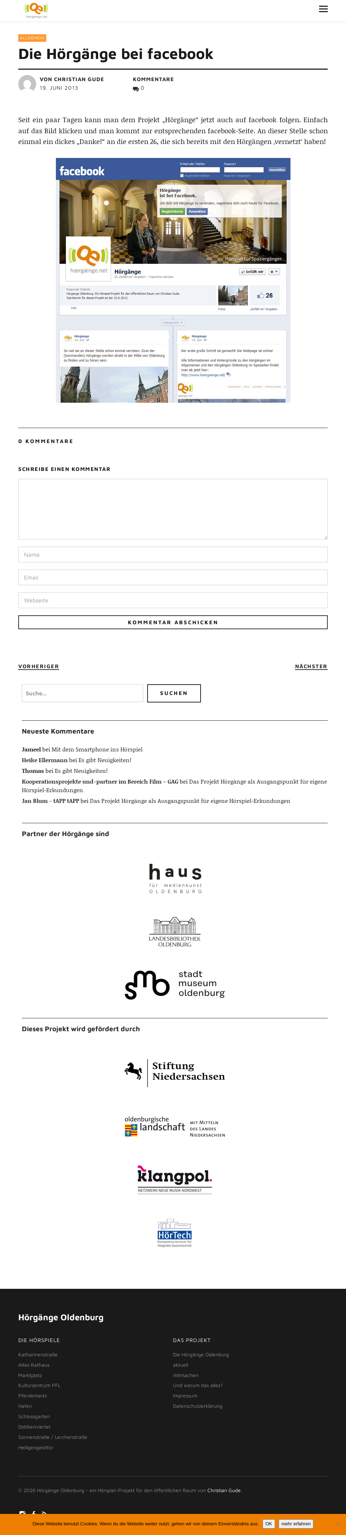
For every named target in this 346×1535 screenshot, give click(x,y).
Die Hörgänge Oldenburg (201, 1354)
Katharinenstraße (38, 1354)
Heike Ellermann (45, 760)
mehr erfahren (296, 1523)
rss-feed (45, 1513)
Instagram (23, 1513)
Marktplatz (30, 1375)
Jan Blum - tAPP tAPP (50, 800)
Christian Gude (79, 79)
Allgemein (32, 37)
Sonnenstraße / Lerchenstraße (52, 1437)
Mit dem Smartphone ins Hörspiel (97, 749)
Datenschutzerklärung (197, 1406)
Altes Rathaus (33, 1365)
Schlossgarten (34, 1416)
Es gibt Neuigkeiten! (104, 760)
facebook (34, 1513)
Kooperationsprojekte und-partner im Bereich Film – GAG (100, 781)
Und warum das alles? (198, 1385)
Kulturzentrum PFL (39, 1385)
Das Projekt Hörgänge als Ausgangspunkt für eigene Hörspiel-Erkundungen (190, 800)
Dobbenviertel (34, 1427)
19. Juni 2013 (59, 88)
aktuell (180, 1365)
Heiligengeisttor (35, 1447)
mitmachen (185, 1375)
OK (268, 1523)
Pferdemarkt (32, 1395)
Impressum (185, 1395)
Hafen (25, 1406)
